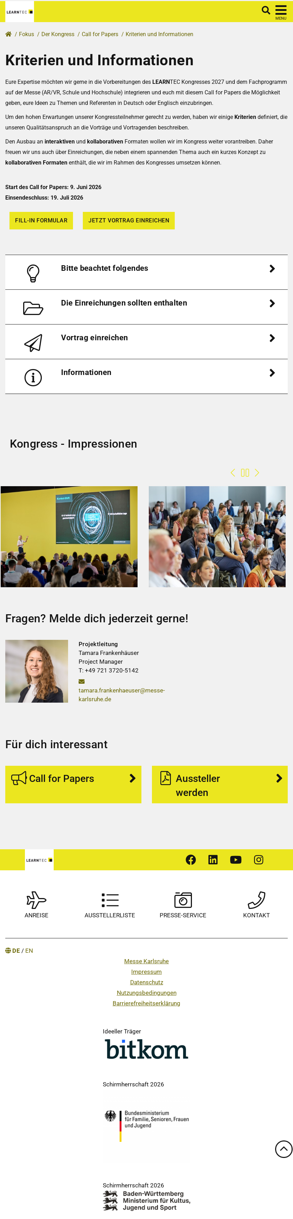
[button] (146, 272)
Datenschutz (146, 982)
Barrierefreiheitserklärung (146, 1003)
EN (29, 950)
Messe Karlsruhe (146, 961)
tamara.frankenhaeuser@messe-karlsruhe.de (122, 690)
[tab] (146, 272)
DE (16, 950)
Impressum (146, 971)
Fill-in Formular (41, 220)
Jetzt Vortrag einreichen (128, 220)
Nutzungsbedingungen (147, 992)
